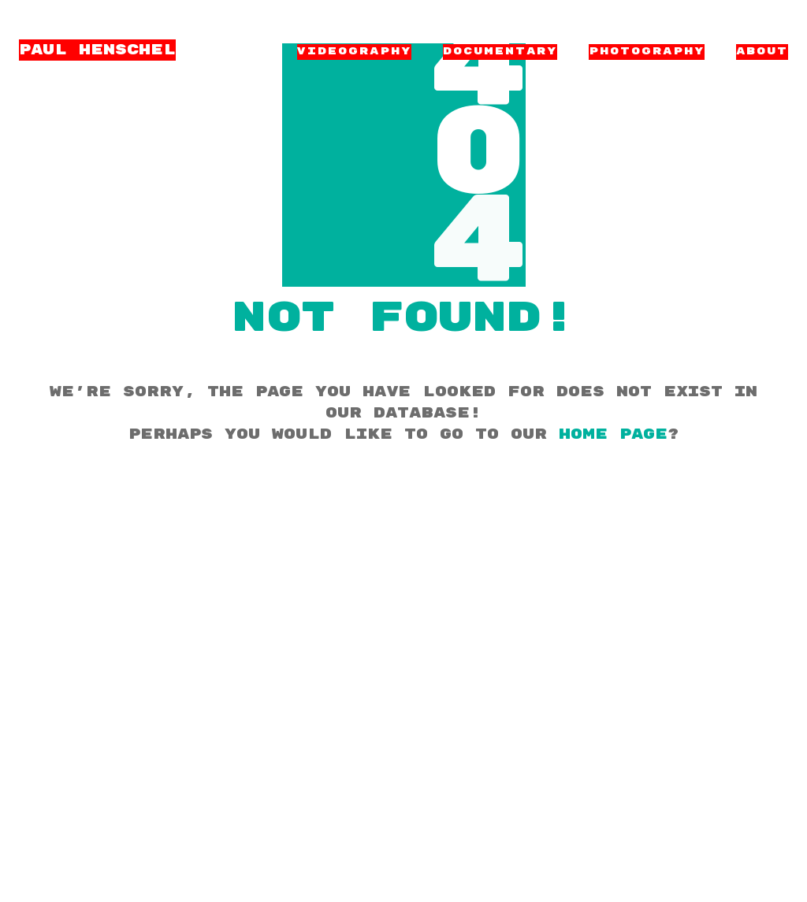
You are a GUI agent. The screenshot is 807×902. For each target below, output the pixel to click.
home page (613, 434)
